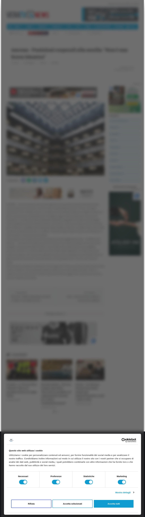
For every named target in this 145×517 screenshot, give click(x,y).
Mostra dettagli (123, 492)
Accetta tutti (114, 504)
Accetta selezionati (72, 504)
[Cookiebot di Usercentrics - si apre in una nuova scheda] (123, 440)
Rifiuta (31, 504)
